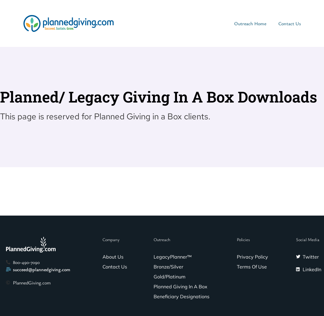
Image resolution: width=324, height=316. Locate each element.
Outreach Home (250, 23)
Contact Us (289, 23)
